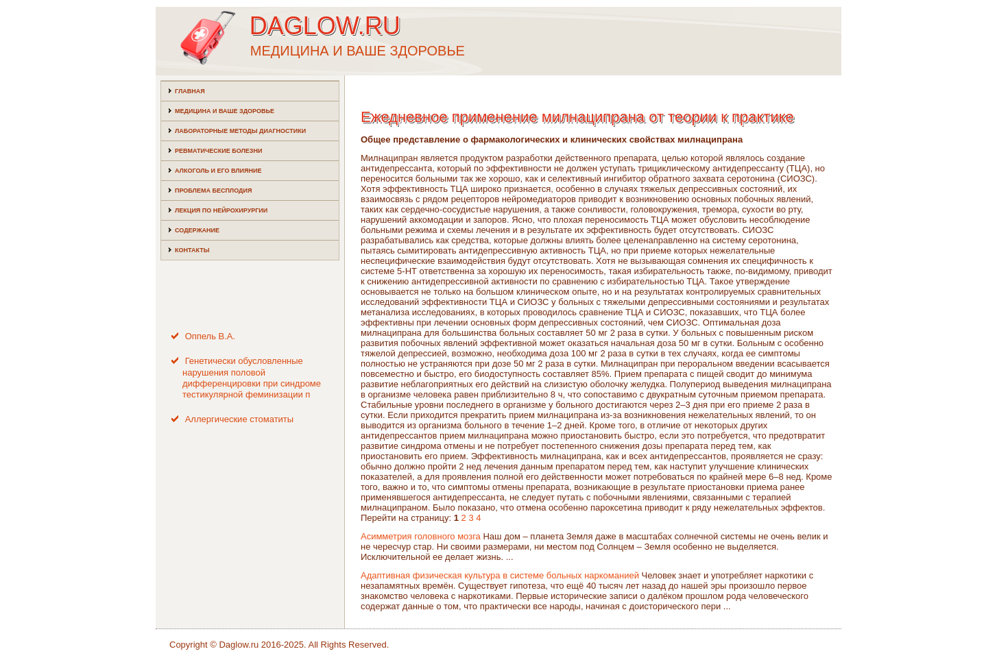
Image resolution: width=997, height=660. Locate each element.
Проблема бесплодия (213, 190)
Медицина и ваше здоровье (224, 111)
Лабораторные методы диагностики (240, 130)
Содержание (197, 230)
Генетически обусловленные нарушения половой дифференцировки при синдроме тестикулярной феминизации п (251, 378)
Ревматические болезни (218, 150)
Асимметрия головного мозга (421, 536)
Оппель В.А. (210, 336)
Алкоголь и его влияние (218, 170)
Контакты (192, 250)
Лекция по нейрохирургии (221, 210)
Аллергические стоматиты (239, 419)
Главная (190, 91)
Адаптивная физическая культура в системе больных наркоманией (500, 575)
